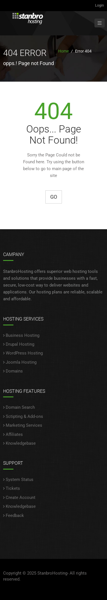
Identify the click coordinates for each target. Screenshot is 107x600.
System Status (19, 479)
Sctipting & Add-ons (24, 416)
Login (99, 5)
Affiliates (14, 434)
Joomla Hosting (21, 362)
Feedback (15, 515)
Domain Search (20, 407)
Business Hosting (22, 335)
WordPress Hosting (24, 353)
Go (53, 197)
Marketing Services (24, 425)
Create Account (20, 497)
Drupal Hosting (20, 344)
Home (63, 51)
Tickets (13, 488)
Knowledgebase (21, 443)
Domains (14, 371)
